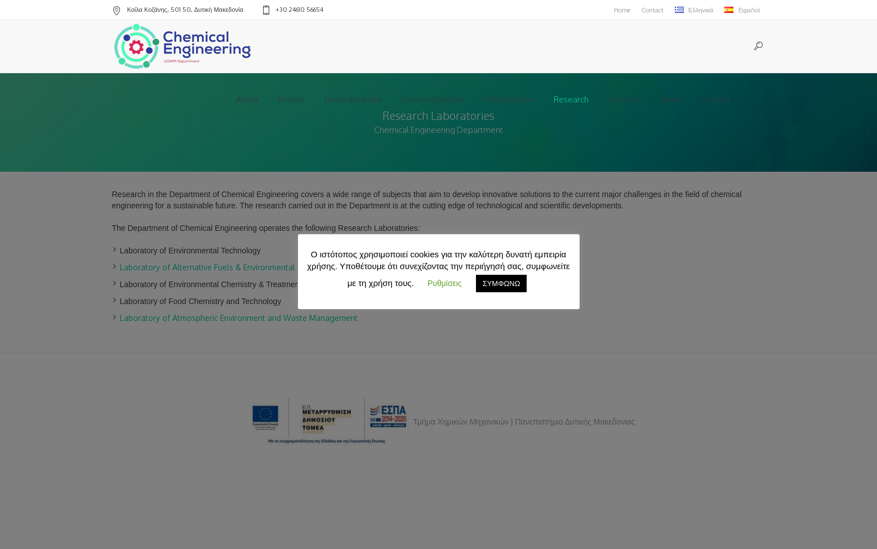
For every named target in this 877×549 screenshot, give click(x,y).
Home (622, 10)
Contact (653, 10)
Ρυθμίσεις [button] (445, 283)
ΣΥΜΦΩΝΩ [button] (501, 283)
